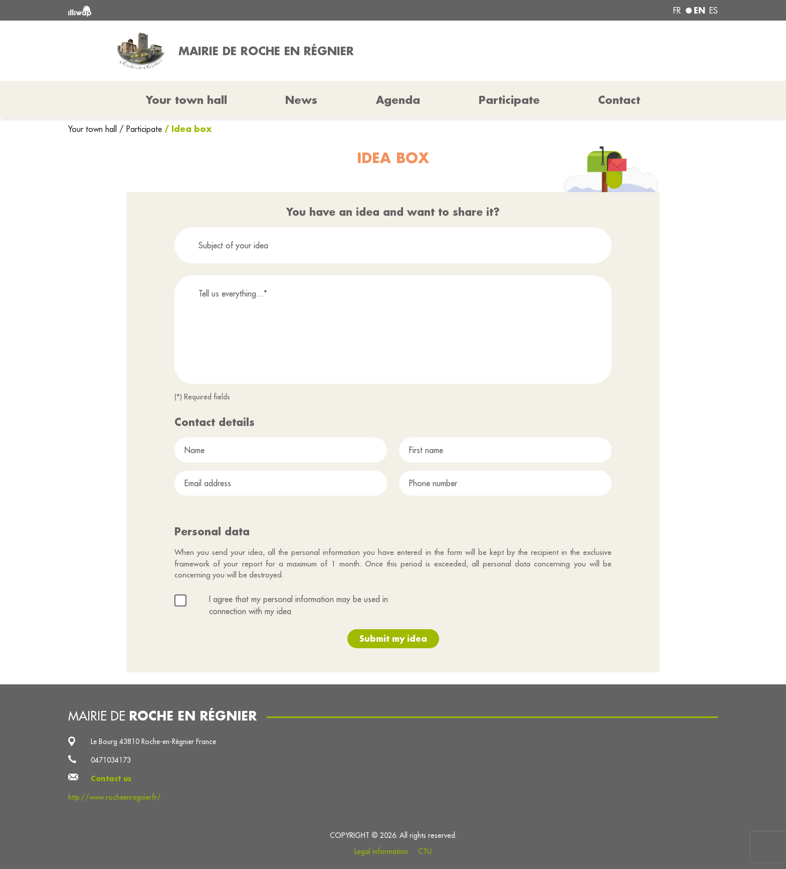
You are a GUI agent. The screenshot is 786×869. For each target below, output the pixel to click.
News (301, 100)
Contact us (111, 778)
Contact (619, 100)
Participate (509, 100)
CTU (425, 851)
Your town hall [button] (186, 100)
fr (677, 11)
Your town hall (93, 129)
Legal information (381, 851)
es (713, 11)
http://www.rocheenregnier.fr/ (114, 797)
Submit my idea (393, 638)
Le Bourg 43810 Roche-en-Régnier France (153, 741)
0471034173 (111, 760)
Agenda (398, 100)
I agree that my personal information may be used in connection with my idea (298, 605)
